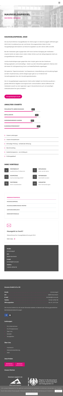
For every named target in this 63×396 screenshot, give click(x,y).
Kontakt (9, 334)
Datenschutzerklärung (13, 350)
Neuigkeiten (10, 336)
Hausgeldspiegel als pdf (13, 96)
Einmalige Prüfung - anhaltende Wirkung (18, 143)
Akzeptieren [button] (58, 391)
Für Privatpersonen (12, 329)
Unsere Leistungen (12, 135)
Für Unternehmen (12, 326)
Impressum (10, 347)
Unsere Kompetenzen (12, 139)
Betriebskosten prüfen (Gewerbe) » (9, 364)
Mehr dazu (10, 239)
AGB (8, 352)
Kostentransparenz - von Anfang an (16, 152)
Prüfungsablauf (11, 156)
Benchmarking (10, 148)
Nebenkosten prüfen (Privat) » (19, 364)
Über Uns (9, 331)
